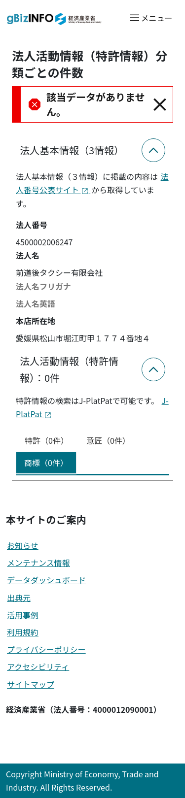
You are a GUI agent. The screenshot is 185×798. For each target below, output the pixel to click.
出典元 (19, 597)
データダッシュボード (46, 580)
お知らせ (22, 545)
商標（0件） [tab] (46, 462)
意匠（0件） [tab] (108, 440)
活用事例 (22, 615)
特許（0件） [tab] (47, 440)
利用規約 (22, 632)
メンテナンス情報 (38, 562)
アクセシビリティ (38, 666)
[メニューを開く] (150, 17)
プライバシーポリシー (46, 649)
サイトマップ (30, 684)
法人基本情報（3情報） (72, 150)
